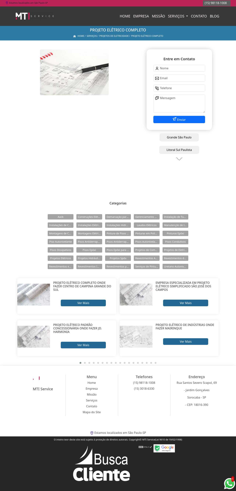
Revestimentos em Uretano (61, 266)
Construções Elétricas (90, 217)
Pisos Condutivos (175, 241)
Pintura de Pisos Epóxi (119, 233)
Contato (199, 16)
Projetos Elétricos (60, 258)
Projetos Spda (118, 258)
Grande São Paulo (179, 137)
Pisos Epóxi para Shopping (119, 250)
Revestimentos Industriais (90, 266)
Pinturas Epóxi (175, 233)
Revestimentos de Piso (176, 258)
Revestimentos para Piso (119, 266)
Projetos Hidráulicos (90, 258)
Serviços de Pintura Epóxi (147, 266)
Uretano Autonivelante (176, 266)
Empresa (141, 16)
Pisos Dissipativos (60, 250)
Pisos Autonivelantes (147, 241)
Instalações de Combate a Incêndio (61, 225)
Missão (158, 16)
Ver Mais (83, 303)
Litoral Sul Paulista (179, 150)
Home (125, 16)
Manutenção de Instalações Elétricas (176, 225)
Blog (214, 16)
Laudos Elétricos (147, 225)
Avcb (60, 217)
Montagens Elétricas (90, 233)
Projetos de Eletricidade (176, 250)
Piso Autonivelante (60, 241)
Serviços (176, 16)
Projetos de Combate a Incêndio (147, 250)
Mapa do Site (92, 412)
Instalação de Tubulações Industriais (176, 217)
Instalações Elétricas (90, 225)
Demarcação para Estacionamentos (119, 217)
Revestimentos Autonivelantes (147, 258)
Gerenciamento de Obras (147, 217)
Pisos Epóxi (89, 250)
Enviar (181, 120)
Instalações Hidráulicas (119, 225)
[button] (80, 363)
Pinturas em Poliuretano (147, 233)
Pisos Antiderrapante (90, 241)
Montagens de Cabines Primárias (61, 233)
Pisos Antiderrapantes (119, 241)
